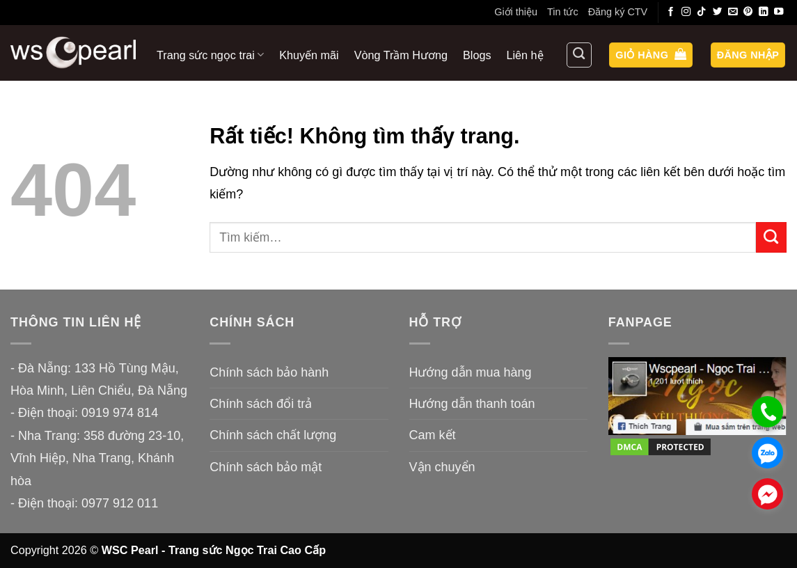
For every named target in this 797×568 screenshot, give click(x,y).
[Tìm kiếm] (579, 55)
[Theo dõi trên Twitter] (718, 12)
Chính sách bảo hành (269, 372)
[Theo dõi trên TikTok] (702, 12)
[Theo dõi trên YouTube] (779, 12)
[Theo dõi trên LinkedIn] (763, 12)
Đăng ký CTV (618, 11)
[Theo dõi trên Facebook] (671, 12)
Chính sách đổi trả (261, 404)
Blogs (477, 55)
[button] (651, 55)
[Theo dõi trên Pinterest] (748, 12)
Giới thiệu (515, 11)
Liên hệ (525, 55)
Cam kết (432, 435)
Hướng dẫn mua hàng (470, 372)
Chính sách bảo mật (266, 467)
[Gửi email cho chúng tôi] (733, 12)
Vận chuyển (442, 467)
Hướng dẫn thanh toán (472, 404)
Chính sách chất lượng (273, 435)
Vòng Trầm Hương (401, 55)
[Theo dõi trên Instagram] (686, 12)
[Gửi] (771, 237)
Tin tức (562, 11)
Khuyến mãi (308, 55)
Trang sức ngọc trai (210, 54)
